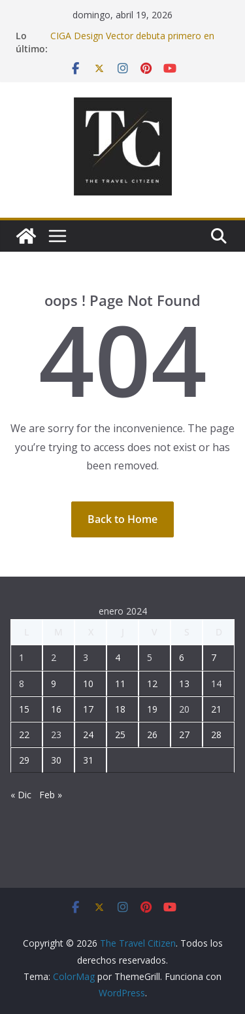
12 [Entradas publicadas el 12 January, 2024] (152, 683)
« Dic (20, 794)
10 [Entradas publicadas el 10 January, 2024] (88, 683)
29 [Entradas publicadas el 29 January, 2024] (24, 760)
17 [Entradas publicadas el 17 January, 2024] (88, 709)
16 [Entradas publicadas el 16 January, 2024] (56, 709)
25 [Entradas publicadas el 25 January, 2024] (120, 734)
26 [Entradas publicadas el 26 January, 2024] (152, 734)
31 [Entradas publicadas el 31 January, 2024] (88, 760)
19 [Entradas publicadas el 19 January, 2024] (152, 709)
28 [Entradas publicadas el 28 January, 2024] (216, 734)
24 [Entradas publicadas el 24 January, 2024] (88, 734)
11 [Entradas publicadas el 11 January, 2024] (120, 683)
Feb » (50, 794)
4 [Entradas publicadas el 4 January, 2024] (117, 657)
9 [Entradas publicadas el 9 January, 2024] (53, 683)
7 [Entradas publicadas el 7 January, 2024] (213, 657)
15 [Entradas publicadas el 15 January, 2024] (24, 709)
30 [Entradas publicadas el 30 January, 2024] (56, 760)
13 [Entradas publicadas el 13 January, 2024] (184, 683)
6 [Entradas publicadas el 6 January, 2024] (181, 657)
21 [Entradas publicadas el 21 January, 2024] (216, 709)
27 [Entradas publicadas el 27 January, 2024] (184, 734)
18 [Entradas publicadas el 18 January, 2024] (120, 709)
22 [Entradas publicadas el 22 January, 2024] (24, 734)
